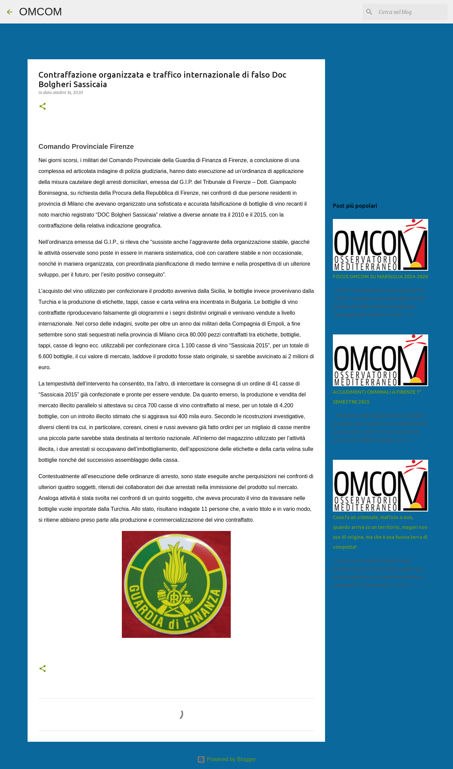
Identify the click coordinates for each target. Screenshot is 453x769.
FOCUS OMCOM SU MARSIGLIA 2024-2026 (380, 276)
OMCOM (40, 11)
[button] (42, 106)
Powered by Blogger (226, 759)
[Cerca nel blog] (412, 12)
